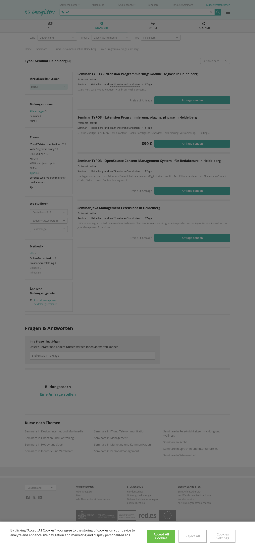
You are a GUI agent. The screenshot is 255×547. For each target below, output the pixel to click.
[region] (127, 534)
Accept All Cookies (161, 536)
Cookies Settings (223, 536)
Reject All (192, 536)
